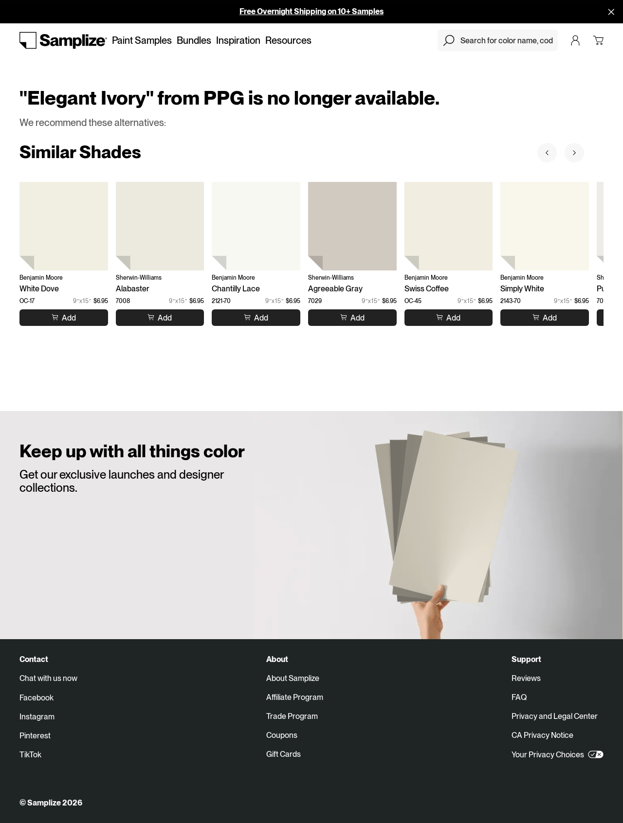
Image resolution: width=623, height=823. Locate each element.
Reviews (526, 678)
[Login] (575, 40)
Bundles (194, 40)
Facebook (36, 697)
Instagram (37, 716)
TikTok (30, 754)
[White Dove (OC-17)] (63, 226)
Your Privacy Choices (558, 754)
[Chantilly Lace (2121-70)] (256, 226)
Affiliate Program (294, 697)
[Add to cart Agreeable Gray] (352, 317)
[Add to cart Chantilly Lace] (256, 317)
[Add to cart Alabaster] (159, 317)
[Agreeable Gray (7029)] (352, 226)
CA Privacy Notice (542, 735)
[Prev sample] (547, 152)
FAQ (519, 697)
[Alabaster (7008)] (160, 226)
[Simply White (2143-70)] (544, 226)
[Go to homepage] (63, 40)
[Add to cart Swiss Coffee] (448, 317)
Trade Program (292, 716)
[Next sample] (574, 152)
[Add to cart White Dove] (64, 317)
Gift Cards (283, 754)
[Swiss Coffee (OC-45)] (448, 226)
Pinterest (35, 735)
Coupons (281, 735)
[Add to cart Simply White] (544, 317)
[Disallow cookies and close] (611, 12)
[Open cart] (598, 40)
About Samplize (292, 678)
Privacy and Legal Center (555, 716)
